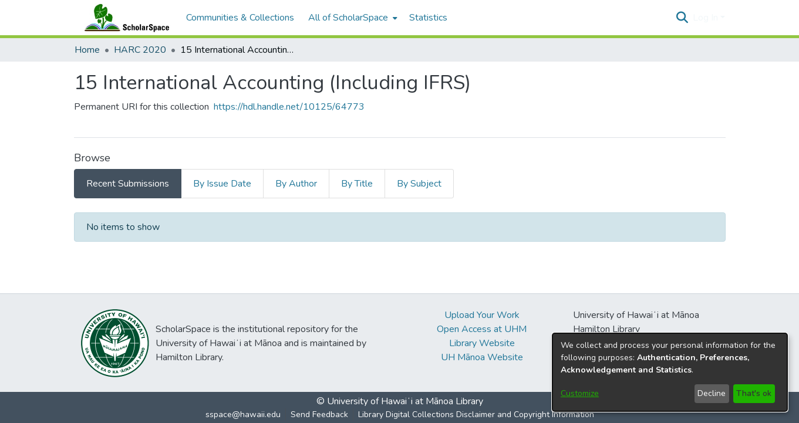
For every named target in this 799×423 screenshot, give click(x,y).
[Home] (124, 17)
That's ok (753, 393)
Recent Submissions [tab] (127, 183)
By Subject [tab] (419, 183)
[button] (682, 18)
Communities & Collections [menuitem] (240, 17)
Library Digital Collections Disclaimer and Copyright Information (476, 414)
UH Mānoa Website (482, 357)
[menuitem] (351, 17)
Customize (580, 393)
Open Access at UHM (482, 329)
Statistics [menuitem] (428, 17)
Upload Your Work (482, 315)
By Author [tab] (296, 183)
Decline (711, 393)
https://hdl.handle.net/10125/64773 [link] (289, 106)
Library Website (482, 343)
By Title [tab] (357, 183)
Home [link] (87, 49)
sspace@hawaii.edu (243, 414)
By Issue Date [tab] (222, 183)
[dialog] (669, 372)
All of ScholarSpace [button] (348, 17)
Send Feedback (319, 414)
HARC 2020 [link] (140, 49)
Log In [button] (706, 17)
